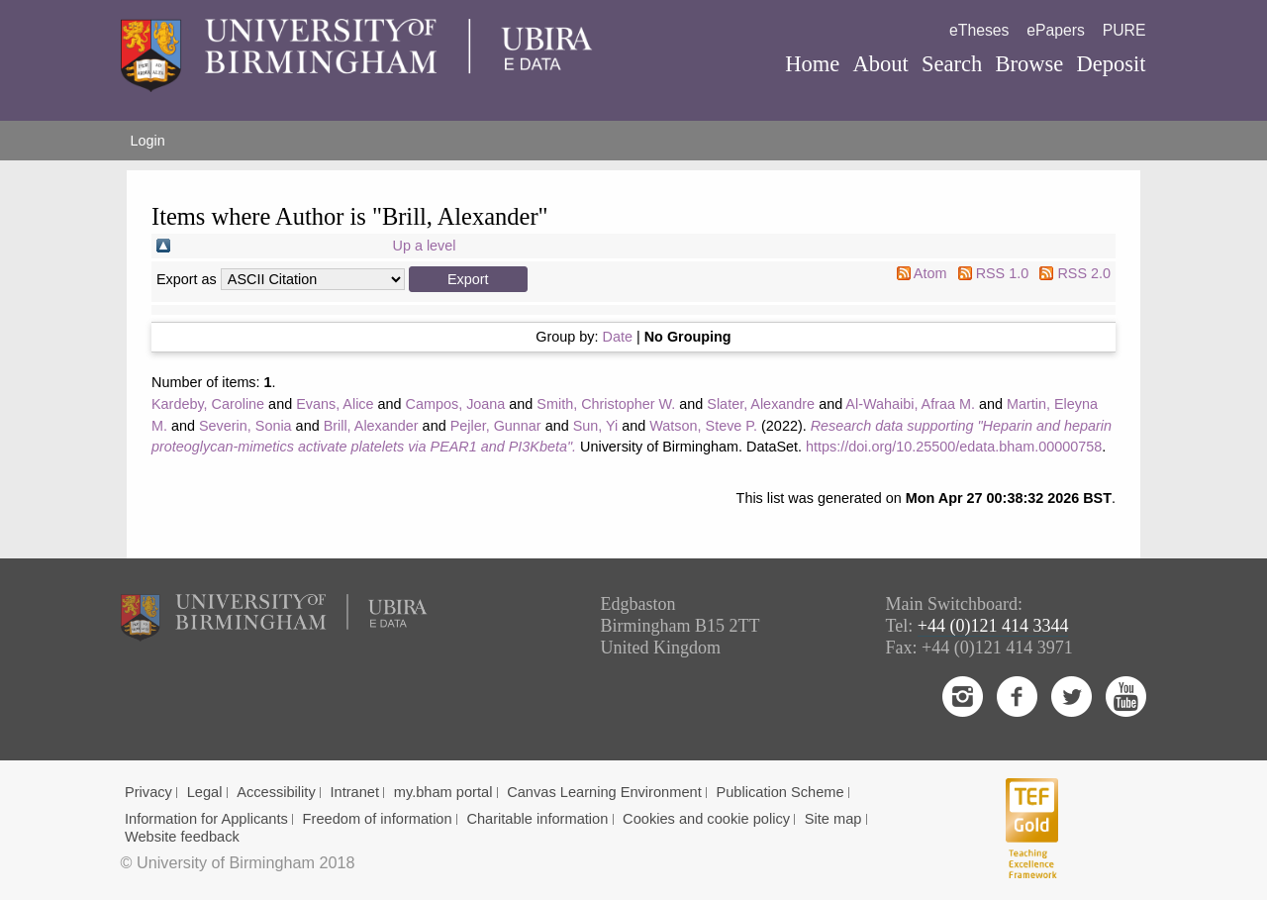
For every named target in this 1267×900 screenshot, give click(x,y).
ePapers (1055, 30)
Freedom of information (377, 819)
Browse (1029, 63)
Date (618, 337)
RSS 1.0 (1002, 273)
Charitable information (537, 819)
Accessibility (276, 792)
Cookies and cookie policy (706, 819)
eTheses (979, 30)
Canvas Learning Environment (604, 792)
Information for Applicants (206, 819)
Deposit (1110, 63)
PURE (1124, 30)
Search (952, 63)
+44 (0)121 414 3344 (993, 626)
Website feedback (182, 837)
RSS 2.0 (1084, 273)
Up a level (424, 245)
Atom (930, 273)
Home (812, 63)
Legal (205, 792)
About (880, 63)
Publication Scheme (779, 792)
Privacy (148, 792)
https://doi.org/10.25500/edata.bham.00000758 (954, 446)
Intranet (354, 792)
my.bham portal (443, 792)
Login (148, 141)
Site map (833, 819)
